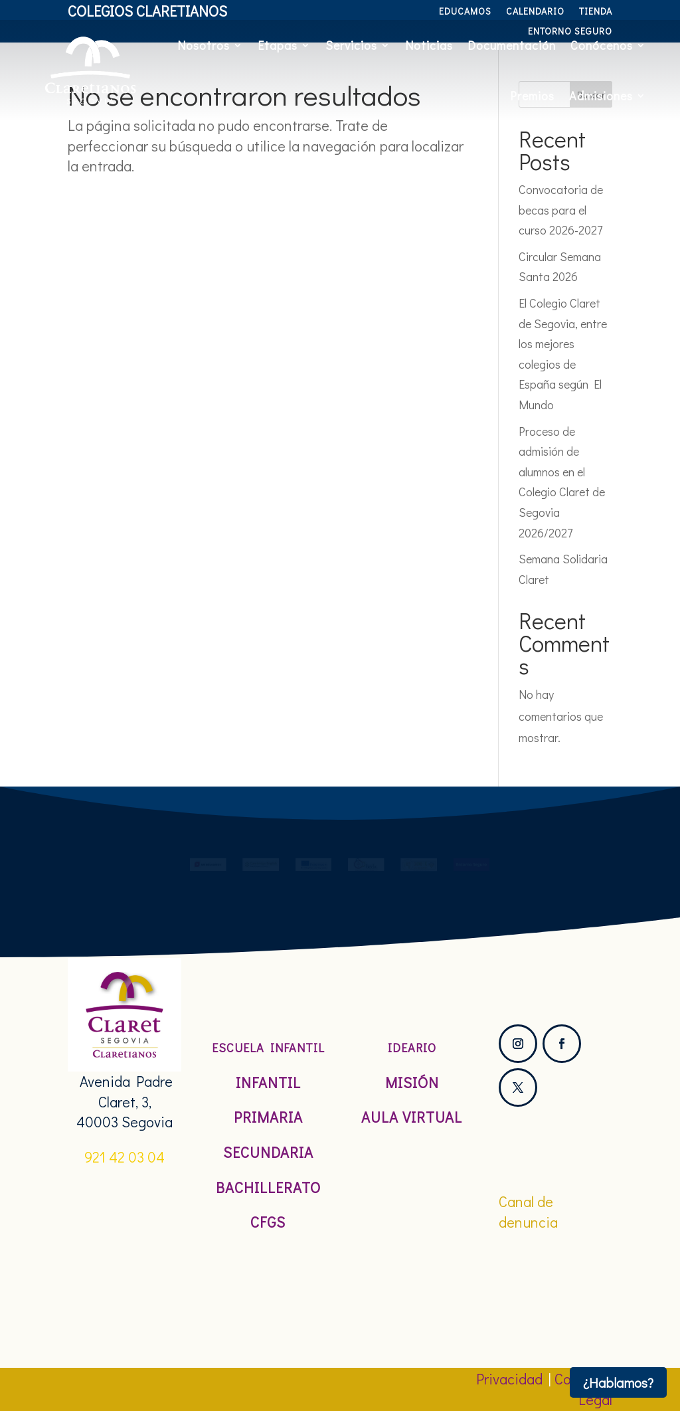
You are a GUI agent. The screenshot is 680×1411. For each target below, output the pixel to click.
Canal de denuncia (528, 1212)
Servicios (351, 45)
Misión (412, 1082)
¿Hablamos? (618, 1382)
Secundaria (268, 1152)
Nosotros (203, 45)
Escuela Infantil (268, 1048)
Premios (532, 96)
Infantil (268, 1082)
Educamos (465, 12)
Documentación (512, 45)
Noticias (429, 45)
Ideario (412, 1048)
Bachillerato (268, 1187)
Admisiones (601, 96)
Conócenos (601, 45)
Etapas (278, 45)
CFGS (268, 1222)
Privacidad (509, 1378)
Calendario (535, 12)
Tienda (595, 12)
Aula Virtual (411, 1117)
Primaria (268, 1117)
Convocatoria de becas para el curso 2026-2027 (561, 209)
